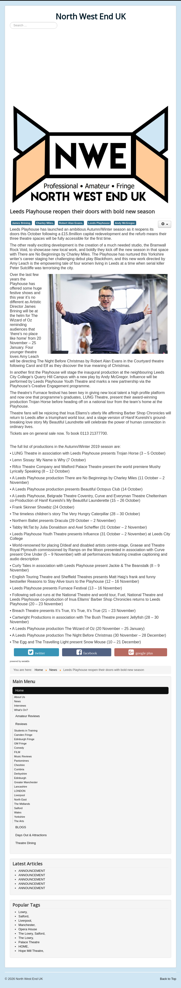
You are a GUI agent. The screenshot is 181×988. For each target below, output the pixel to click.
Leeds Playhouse (99, 223)
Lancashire (20, 786)
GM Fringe (20, 743)
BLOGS (20, 827)
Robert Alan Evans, (71, 223)
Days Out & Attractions (31, 835)
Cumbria (19, 769)
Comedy (19, 747)
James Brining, (21, 223)
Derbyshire (20, 773)
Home (19, 690)
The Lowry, (26, 938)
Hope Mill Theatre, (31, 951)
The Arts (19, 821)
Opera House (27, 929)
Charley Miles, (45, 223)
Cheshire (19, 765)
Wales (17, 812)
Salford (18, 808)
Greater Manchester (26, 782)
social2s (25, 661)
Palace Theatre (29, 942)
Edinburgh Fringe (24, 739)
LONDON (19, 790)
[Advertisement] (90, 67)
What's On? (21, 709)
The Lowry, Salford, (31, 933)
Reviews (21, 724)
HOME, (23, 946)
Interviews (20, 705)
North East (20, 799)
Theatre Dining (25, 843)
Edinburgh (20, 778)
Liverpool (19, 795)
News (17, 701)
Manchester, (26, 925)
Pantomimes (21, 760)
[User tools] (164, 224)
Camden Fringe (23, 734)
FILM (17, 752)
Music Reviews (23, 756)
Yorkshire (19, 816)
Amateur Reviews (27, 716)
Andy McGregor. (125, 223)
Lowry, (22, 912)
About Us (19, 697)
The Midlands (22, 803)
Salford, (23, 916)
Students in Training (25, 730)
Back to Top (168, 979)
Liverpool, (25, 920)
